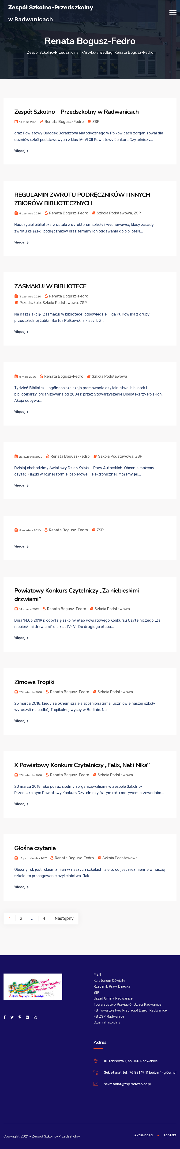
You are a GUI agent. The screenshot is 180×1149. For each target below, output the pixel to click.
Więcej (19, 151)
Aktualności (143, 1135)
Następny (64, 918)
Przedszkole (30, 303)
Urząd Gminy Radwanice (113, 998)
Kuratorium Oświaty (109, 980)
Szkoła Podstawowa (114, 213)
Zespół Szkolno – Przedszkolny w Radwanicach (76, 112)
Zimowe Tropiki (34, 682)
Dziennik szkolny (107, 1022)
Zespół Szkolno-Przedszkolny (50, 7)
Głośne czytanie (35, 848)
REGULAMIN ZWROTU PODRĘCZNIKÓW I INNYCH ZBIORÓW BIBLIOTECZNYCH (82, 199)
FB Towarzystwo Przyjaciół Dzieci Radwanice (130, 1010)
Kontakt (169, 1135)
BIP (96, 992)
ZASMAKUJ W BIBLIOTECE (50, 286)
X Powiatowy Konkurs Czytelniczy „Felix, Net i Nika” (82, 765)
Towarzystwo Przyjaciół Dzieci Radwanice (127, 1004)
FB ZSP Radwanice (109, 1016)
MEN (97, 974)
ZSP (95, 121)
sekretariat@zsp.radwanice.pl (127, 1084)
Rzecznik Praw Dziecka (112, 986)
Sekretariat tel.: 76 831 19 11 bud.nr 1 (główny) (140, 1072)
